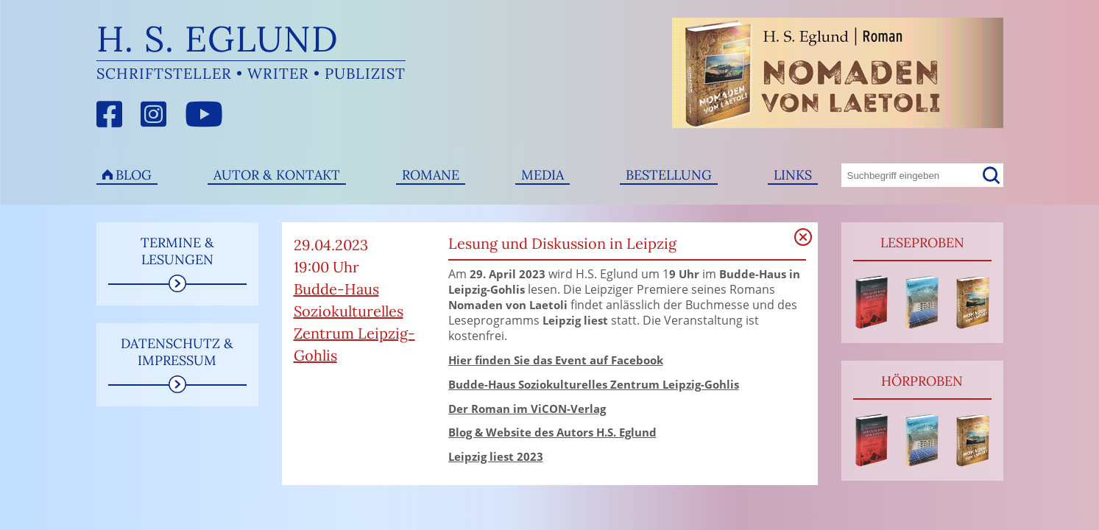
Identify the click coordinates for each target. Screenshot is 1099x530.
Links (793, 174)
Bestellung (669, 174)
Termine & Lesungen (177, 251)
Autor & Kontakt (276, 174)
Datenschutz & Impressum (177, 352)
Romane (430, 174)
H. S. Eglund (217, 38)
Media (542, 174)
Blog (134, 174)
